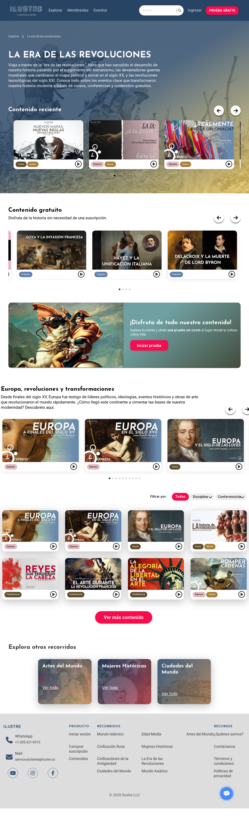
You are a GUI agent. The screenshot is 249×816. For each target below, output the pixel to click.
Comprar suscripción (78, 755)
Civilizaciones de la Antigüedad (112, 768)
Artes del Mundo (200, 740)
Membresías (78, 10)
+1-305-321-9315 (29, 749)
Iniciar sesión (80, 740)
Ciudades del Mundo (114, 778)
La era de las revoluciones (44, 36)
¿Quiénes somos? (228, 740)
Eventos (100, 10)
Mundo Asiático (155, 778)
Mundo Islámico (110, 740)
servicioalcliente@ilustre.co (38, 767)
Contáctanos (224, 753)
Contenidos (78, 766)
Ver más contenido (123, 624)
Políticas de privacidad (223, 780)
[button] (114, 182)
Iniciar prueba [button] (149, 352)
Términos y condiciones (224, 768)
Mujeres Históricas (157, 753)
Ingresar (194, 10)
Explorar (55, 10)
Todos (180, 502)
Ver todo (50, 694)
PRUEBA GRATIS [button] (222, 10)
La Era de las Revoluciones (153, 768)
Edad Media (151, 740)
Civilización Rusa (111, 753)
